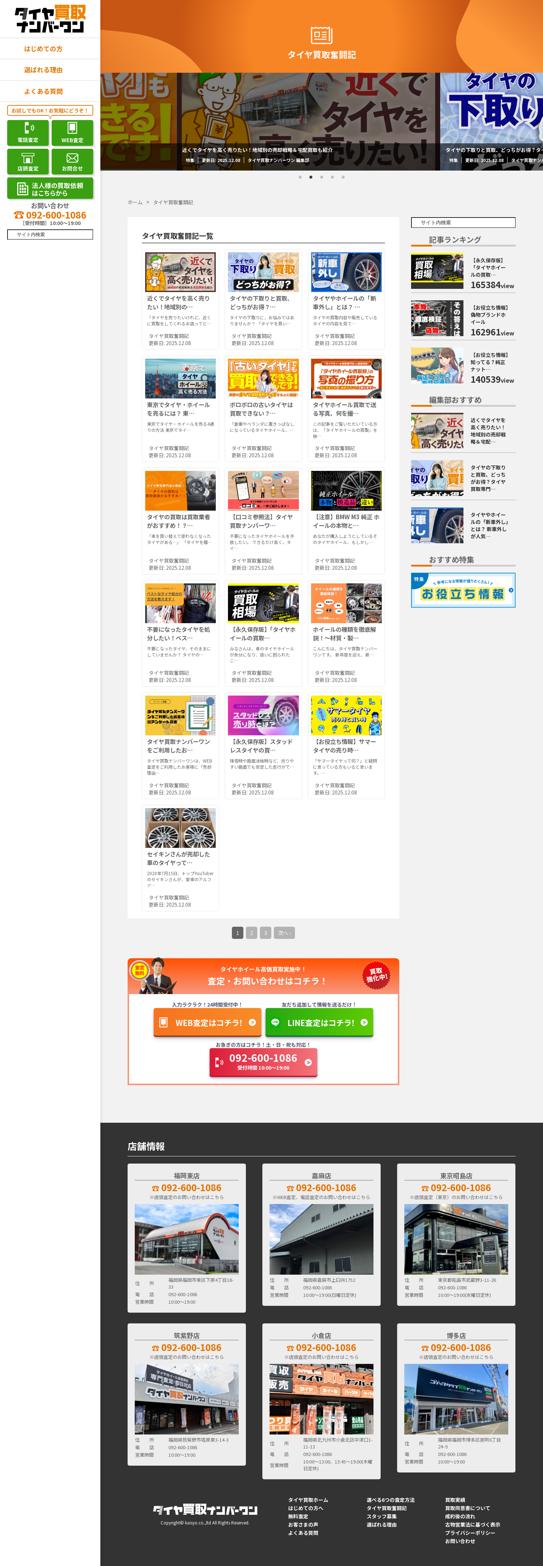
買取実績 (455, 1499)
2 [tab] (311, 177)
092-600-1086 (50, 214)
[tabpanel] (321, 122)
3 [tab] (321, 177)
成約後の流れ (460, 1516)
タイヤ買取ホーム (308, 1499)
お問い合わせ (460, 1540)
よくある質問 (43, 91)
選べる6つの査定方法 (391, 1499)
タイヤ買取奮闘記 (387, 1508)
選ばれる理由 (43, 69)
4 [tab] (332, 177)
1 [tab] (300, 177)
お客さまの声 (303, 1524)
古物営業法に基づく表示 (472, 1524)
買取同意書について (467, 1508)
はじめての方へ (305, 1508)
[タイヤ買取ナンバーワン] (50, 18)
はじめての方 (43, 48)
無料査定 (298, 1516)
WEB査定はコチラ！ (209, 1022)
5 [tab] (343, 177)
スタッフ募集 (382, 1516)
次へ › (284, 932)
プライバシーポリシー (470, 1532)
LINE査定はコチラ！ (321, 1022)
